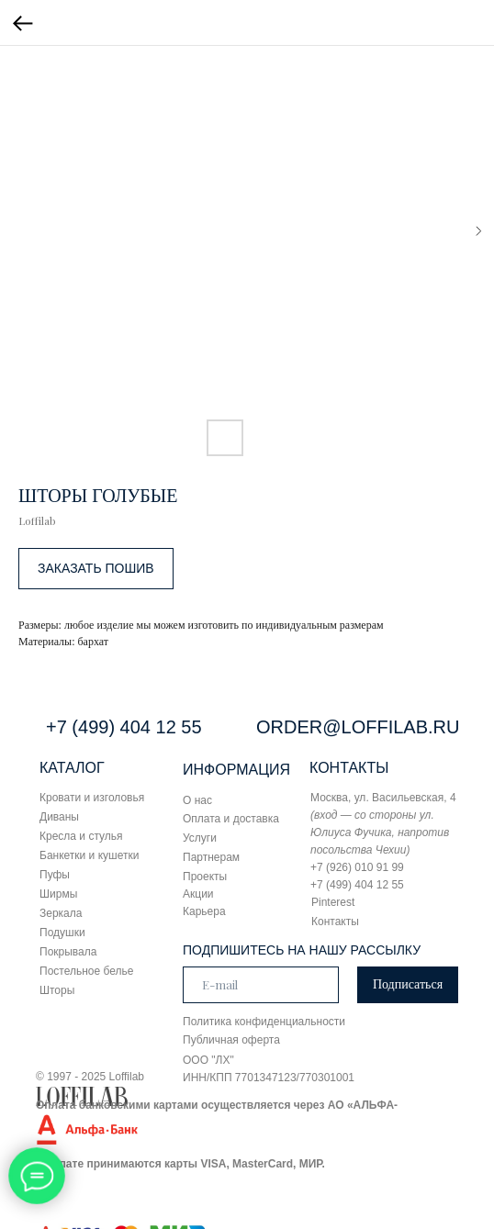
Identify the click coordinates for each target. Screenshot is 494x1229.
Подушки (62, 932)
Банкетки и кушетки (89, 855)
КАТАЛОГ (72, 768)
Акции (198, 894)
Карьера (204, 911)
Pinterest (332, 902)
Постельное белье (86, 971)
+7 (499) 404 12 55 (124, 727)
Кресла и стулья (81, 836)
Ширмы (58, 894)
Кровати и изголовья (91, 797)
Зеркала (60, 913)
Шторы (56, 990)
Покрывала (67, 951)
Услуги (200, 838)
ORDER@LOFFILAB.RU (357, 727)
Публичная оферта (231, 1039)
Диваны (59, 816)
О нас (197, 800)
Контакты (335, 921)
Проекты (205, 876)
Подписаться (408, 984)
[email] (261, 984)
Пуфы (54, 874)
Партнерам (211, 857)
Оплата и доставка (231, 818)
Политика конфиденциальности (264, 1021)
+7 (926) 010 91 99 (357, 867)
